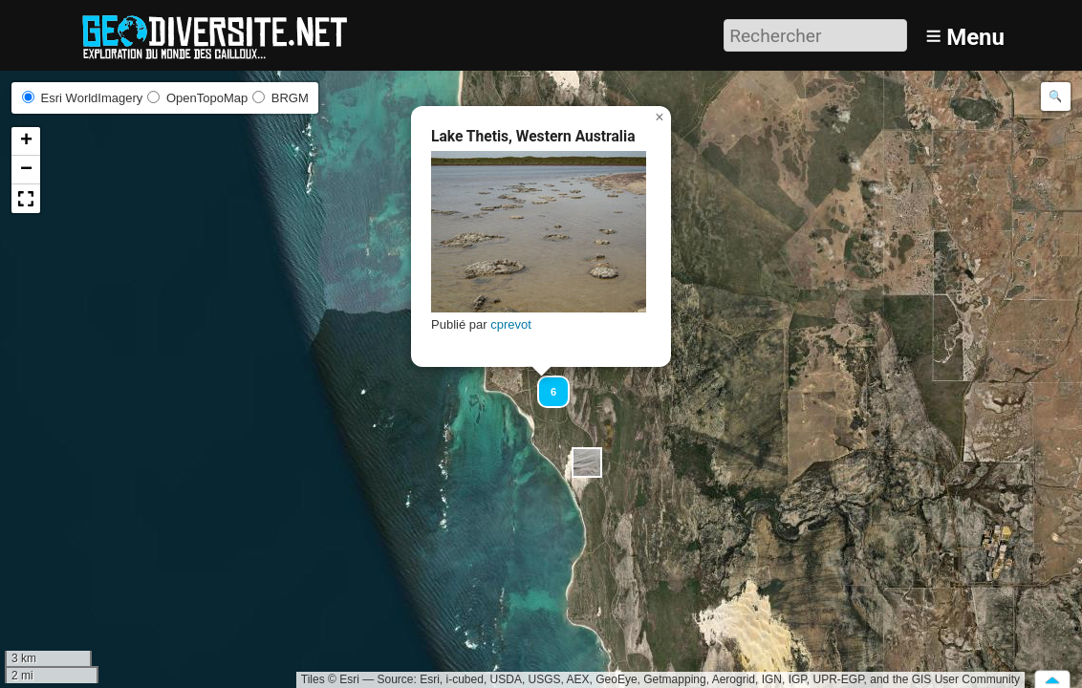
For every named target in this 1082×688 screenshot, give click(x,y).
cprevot (510, 324)
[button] (587, 462)
